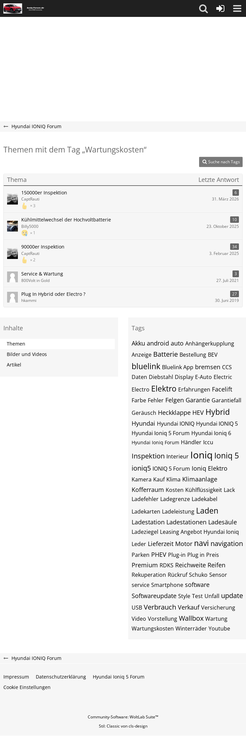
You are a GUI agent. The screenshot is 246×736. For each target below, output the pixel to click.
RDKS (166, 565)
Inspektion (148, 455)
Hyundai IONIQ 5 (217, 423)
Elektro (163, 388)
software (197, 584)
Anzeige (142, 354)
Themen (16, 343)
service (140, 585)
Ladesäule (222, 522)
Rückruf (177, 574)
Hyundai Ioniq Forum (155, 442)
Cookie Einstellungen (27, 687)
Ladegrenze (175, 499)
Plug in (195, 555)
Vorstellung (162, 618)
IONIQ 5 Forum (171, 468)
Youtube (219, 628)
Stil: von (123, 726)
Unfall (211, 596)
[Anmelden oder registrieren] (220, 8)
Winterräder (191, 628)
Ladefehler (145, 499)
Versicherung (218, 607)
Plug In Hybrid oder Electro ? (53, 294)
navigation (227, 543)
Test (197, 596)
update (232, 595)
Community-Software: (123, 717)
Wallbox (191, 618)
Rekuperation (149, 574)
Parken (140, 555)
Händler (191, 442)
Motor (183, 544)
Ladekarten (146, 511)
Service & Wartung (42, 273)
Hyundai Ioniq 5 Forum (161, 433)
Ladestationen (186, 522)
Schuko (198, 574)
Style (184, 596)
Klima (173, 479)
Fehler (156, 400)
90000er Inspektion (42, 246)
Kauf (159, 479)
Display (184, 377)
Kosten (175, 490)
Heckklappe (174, 412)
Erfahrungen (194, 389)
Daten (139, 377)
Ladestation (148, 522)
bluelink (146, 366)
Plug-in (177, 555)
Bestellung (193, 354)
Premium (145, 565)
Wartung (216, 618)
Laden (207, 510)
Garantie (198, 400)
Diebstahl (161, 377)
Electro (140, 389)
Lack (229, 490)
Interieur (177, 456)
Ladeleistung (178, 511)
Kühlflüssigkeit (203, 490)
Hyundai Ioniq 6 (211, 433)
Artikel (14, 364)
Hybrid (218, 411)
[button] (203, 8)
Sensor (218, 574)
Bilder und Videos (27, 354)
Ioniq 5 (226, 455)
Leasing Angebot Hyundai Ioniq (199, 532)
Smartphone (167, 585)
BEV (213, 354)
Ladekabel (204, 499)
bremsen (207, 367)
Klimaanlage (199, 479)
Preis (212, 555)
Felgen (174, 400)
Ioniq (201, 454)
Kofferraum (148, 489)
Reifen (216, 565)
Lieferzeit (160, 544)
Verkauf (188, 607)
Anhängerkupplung (209, 343)
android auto (165, 343)
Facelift (222, 389)
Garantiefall (226, 400)
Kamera (142, 479)
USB (137, 607)
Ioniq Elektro (209, 468)
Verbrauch (160, 607)
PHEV (158, 554)
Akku (138, 343)
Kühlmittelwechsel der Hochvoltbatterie (66, 219)
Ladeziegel (145, 532)
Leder (139, 544)
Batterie (165, 354)
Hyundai (143, 423)
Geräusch (144, 413)
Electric (223, 377)
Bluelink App (177, 367)
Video (139, 618)
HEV (198, 412)
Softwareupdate (154, 596)
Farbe (139, 400)
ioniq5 (141, 468)
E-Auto (203, 377)
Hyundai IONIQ (175, 423)
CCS (227, 367)
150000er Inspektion (44, 192)
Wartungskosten (153, 628)
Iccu (208, 442)
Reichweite (190, 565)
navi (201, 543)
